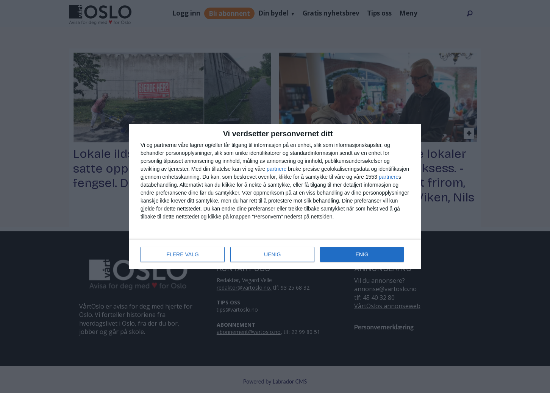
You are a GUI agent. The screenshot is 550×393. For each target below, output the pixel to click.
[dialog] (275, 196)
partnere (276, 169)
